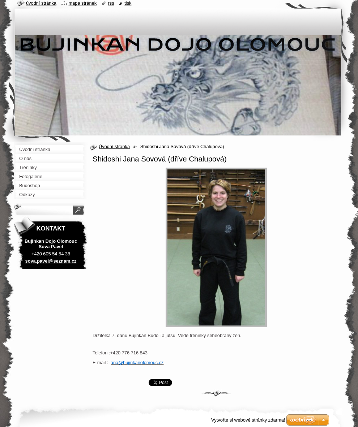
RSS (111, 3)
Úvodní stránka (114, 146)
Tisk (127, 3)
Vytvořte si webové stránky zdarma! (248, 420)
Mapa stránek (83, 3)
